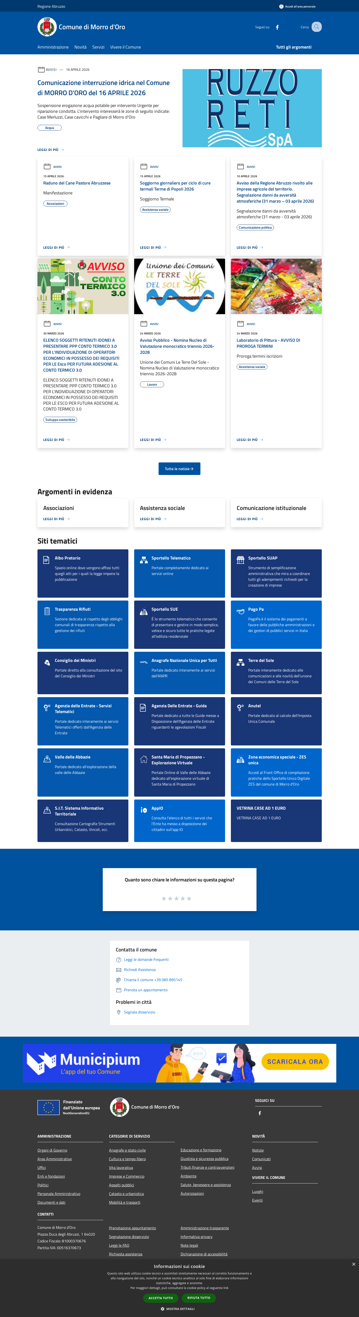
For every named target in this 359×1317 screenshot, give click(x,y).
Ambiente (189, 1176)
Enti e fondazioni (51, 1176)
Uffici (41, 1167)
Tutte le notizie (179, 469)
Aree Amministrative (54, 1159)
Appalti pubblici (121, 1185)
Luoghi (257, 1191)
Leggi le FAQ (119, 1245)
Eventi (257, 1200)
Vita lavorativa (121, 1167)
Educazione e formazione (201, 1150)
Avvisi (51, 69)
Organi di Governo (52, 1150)
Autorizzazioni (192, 1193)
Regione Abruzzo (51, 6)
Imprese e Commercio (126, 1176)
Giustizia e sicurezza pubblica (204, 1158)
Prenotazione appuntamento (132, 1228)
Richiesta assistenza (125, 1254)
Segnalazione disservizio (129, 1236)
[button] (179, 1308)
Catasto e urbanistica (126, 1194)
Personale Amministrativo (58, 1194)
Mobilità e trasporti (124, 1202)
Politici (43, 1185)
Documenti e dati (51, 1202)
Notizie (258, 1150)
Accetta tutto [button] (161, 1298)
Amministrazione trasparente (205, 1228)
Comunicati (261, 1159)
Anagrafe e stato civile (127, 1150)
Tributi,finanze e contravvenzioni (207, 1167)
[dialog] (179, 1288)
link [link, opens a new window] (225, 1288)
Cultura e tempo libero (127, 1159)
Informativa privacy (196, 1236)
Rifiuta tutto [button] (198, 1298)
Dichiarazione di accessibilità (204, 1254)
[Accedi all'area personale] (297, 6)
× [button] (353, 1264)
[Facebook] (273, 26)
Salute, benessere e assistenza (206, 1185)
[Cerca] (316, 27)
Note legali (189, 1245)
